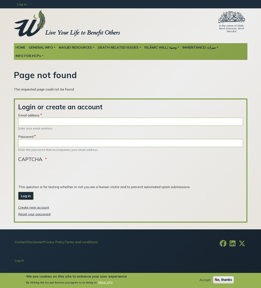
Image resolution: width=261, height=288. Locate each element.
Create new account (33, 207)
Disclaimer (35, 242)
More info (105, 282)
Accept (205, 280)
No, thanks (223, 280)
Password (25, 136)
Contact (21, 242)
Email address (29, 115)
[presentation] (50, 173)
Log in (22, 4)
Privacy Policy (54, 242)
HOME (20, 47)
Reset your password (34, 214)
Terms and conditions (81, 242)
